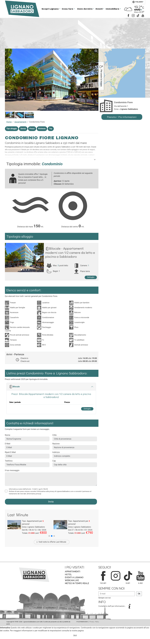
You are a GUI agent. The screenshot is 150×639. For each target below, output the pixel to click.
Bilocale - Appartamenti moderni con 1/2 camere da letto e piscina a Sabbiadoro (70, 252)
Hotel (68, 574)
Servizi (23, 129)
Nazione (56, 443)
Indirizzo (56, 452)
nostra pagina (78, 630)
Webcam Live (72, 580)
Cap (54, 461)
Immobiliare (113, 9)
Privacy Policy (94, 622)
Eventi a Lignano (74, 577)
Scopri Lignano (50, 9)
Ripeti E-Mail (10, 452)
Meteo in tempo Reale (77, 583)
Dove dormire (85, 9)
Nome (7, 435)
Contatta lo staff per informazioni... (112, 606)
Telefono (9, 461)
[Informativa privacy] (34, 494)
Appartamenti (20, 122)
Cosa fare (68, 9)
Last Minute (61, 542)
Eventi (99, 9)
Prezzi (32, 129)
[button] (49, 536)
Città (54, 435)
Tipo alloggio (11, 129)
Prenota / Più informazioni (121, 117)
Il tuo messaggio (12, 470)
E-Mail (7, 443)
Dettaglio (90, 277)
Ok (139, 594)
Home (9, 122)
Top (50, 129)
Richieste (42, 129)
